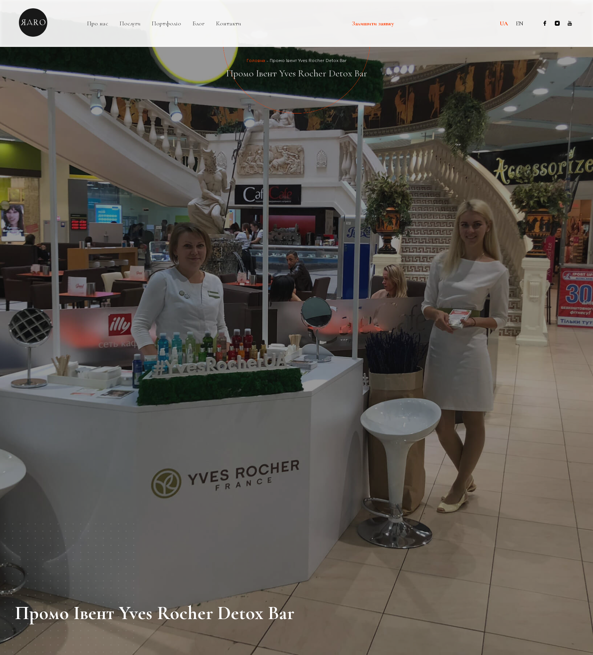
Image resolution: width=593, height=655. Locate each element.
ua (504, 23)
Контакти (228, 23)
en (519, 23)
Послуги (130, 23)
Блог (198, 23)
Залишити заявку (373, 23)
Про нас (97, 23)
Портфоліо (166, 23)
